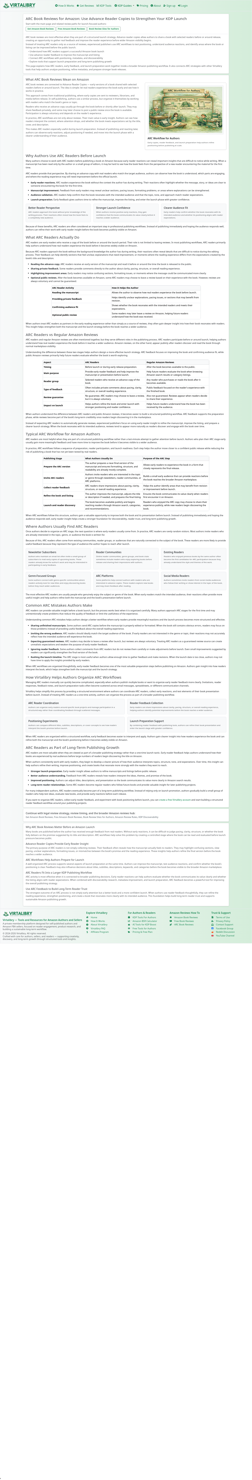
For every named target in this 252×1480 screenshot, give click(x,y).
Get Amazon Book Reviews (40, 28)
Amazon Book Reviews (186, 917)
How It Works (64, 5)
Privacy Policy (223, 920)
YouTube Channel (225, 935)
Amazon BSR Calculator (145, 920)
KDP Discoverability (148, 817)
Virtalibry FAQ (98, 928)
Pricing (142, 5)
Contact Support (224, 924)
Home (94, 917)
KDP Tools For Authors (144, 917)
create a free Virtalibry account (175, 799)
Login (183, 5)
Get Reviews (85, 5)
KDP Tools (103, 5)
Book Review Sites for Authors (104, 28)
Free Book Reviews (184, 920)
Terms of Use (223, 917)
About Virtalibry (99, 924)
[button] (124, 5)
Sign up (169, 5)
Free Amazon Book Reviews (71, 28)
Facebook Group (224, 928)
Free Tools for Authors (144, 928)
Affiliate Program (100, 932)
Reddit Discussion (225, 932)
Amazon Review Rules (126, 817)
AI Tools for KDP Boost (144, 924)
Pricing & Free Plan (143, 932)
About (156, 5)
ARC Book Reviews (183, 924)
